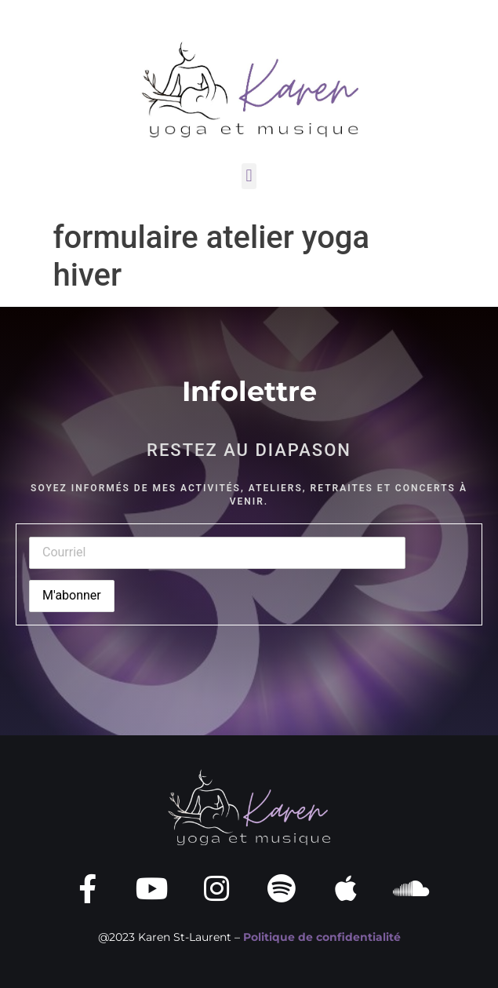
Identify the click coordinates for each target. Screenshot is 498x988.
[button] (249, 176)
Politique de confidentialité (322, 937)
